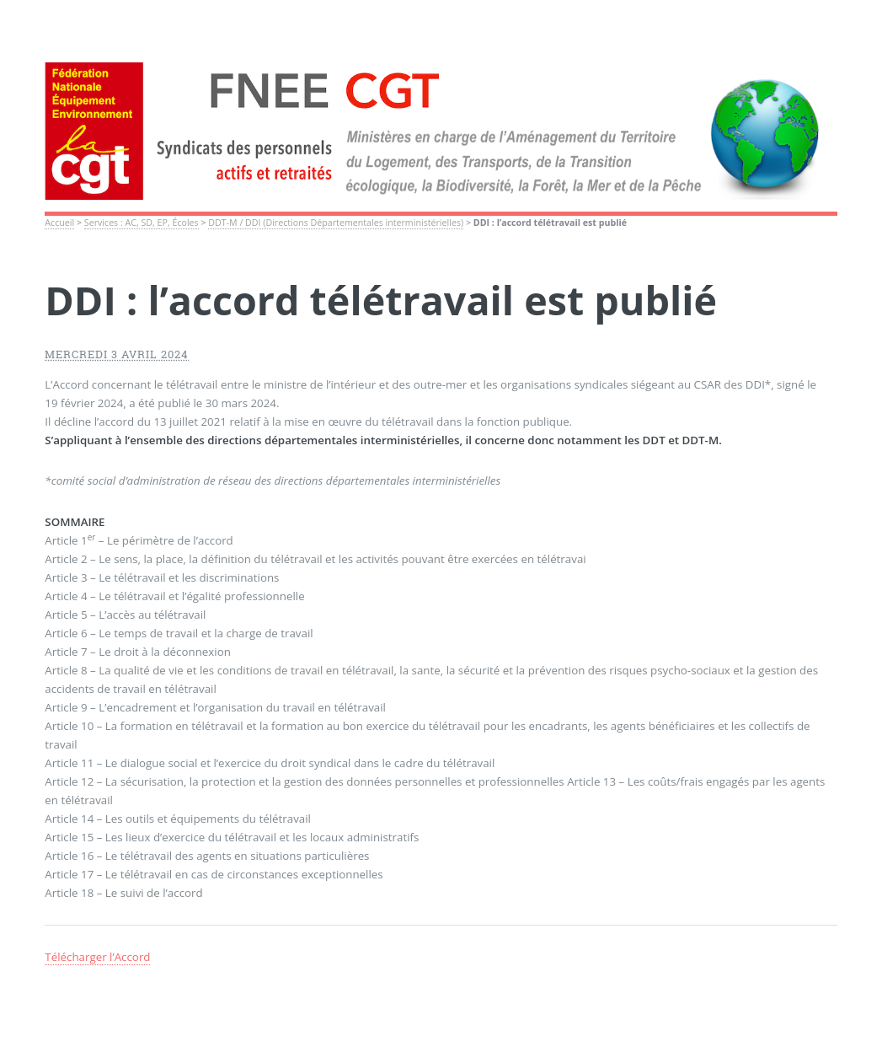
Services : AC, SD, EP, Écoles (141, 222)
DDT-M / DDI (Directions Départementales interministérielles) (335, 222)
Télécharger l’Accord (97, 956)
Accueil (59, 222)
